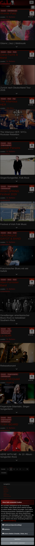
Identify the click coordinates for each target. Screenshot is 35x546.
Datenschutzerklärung (9, 520)
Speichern (17, 539)
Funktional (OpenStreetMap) (12, 525)
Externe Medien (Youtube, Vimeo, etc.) (16, 533)
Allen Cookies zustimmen (17, 543)
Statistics (7, 529)
